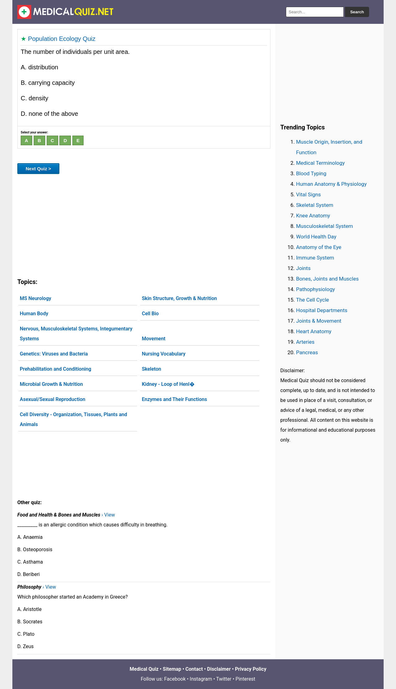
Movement (153, 339)
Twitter (223, 679)
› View (108, 515)
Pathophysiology (315, 289)
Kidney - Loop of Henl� (168, 384)
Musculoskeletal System (324, 226)
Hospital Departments (321, 310)
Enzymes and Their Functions (174, 399)
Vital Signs (308, 194)
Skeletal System (314, 205)
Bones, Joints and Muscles (327, 279)
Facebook (175, 679)
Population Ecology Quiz (62, 38)
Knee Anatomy (313, 215)
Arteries (305, 342)
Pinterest (245, 679)
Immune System (315, 258)
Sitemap (172, 669)
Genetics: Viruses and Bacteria (54, 354)
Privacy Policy (250, 669)
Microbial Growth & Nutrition (51, 384)
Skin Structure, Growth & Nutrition (179, 298)
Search (357, 12)
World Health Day (316, 236)
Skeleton (151, 369)
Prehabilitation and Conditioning (55, 369)
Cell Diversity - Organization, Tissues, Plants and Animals (73, 419)
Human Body (34, 313)
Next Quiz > (38, 168)
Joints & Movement (318, 321)
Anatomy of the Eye (318, 247)
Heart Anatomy (313, 331)
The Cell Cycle (312, 300)
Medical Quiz (144, 669)
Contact (194, 669)
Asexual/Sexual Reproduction (52, 399)
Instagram (201, 679)
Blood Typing (311, 173)
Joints (303, 268)
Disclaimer (219, 669)
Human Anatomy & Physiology (331, 184)
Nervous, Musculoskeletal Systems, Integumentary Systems (76, 334)
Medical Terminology (320, 163)
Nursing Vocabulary (163, 354)
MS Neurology (35, 298)
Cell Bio (150, 313)
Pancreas (307, 352)
